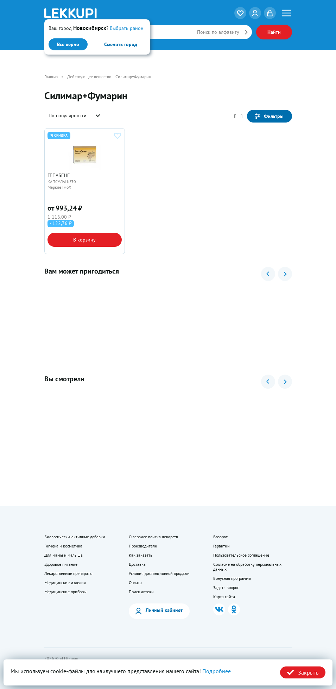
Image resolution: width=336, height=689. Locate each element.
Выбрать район (127, 28)
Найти (274, 32)
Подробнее (216, 671)
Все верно (68, 44)
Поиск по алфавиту (218, 32)
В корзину (84, 240)
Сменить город (120, 44)
